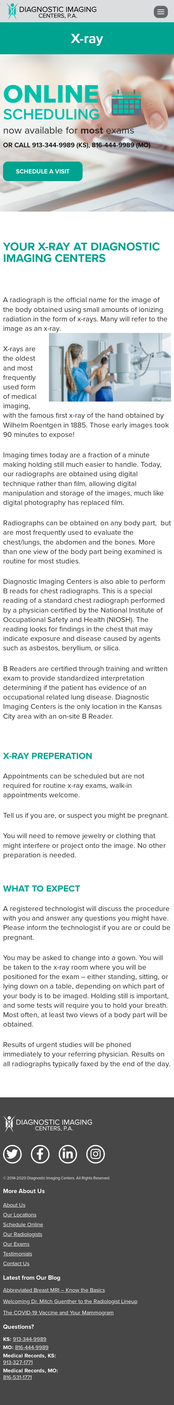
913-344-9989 (29, 1339)
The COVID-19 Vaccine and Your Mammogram (58, 1312)
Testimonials (17, 1253)
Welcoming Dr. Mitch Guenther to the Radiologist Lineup (70, 1301)
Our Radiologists (22, 1234)
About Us (14, 1205)
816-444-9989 (32, 1347)
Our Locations (19, 1214)
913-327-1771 (18, 1362)
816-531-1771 (17, 1377)
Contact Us (16, 1263)
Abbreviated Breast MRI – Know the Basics (54, 1290)
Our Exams (16, 1244)
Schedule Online (23, 1224)
